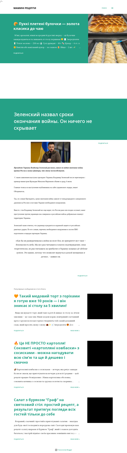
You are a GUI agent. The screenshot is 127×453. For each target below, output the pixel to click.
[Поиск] (104, 8)
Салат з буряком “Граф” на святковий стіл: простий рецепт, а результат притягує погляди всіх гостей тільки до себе (46, 407)
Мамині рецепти (24, 8)
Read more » (75, 331)
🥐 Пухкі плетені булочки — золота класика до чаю (46, 26)
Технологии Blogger (63, 450)
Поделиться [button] (18, 53)
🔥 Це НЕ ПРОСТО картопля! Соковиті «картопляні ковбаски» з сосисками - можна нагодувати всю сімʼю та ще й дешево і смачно (46, 353)
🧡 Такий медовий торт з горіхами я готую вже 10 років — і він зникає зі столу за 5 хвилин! (47, 301)
